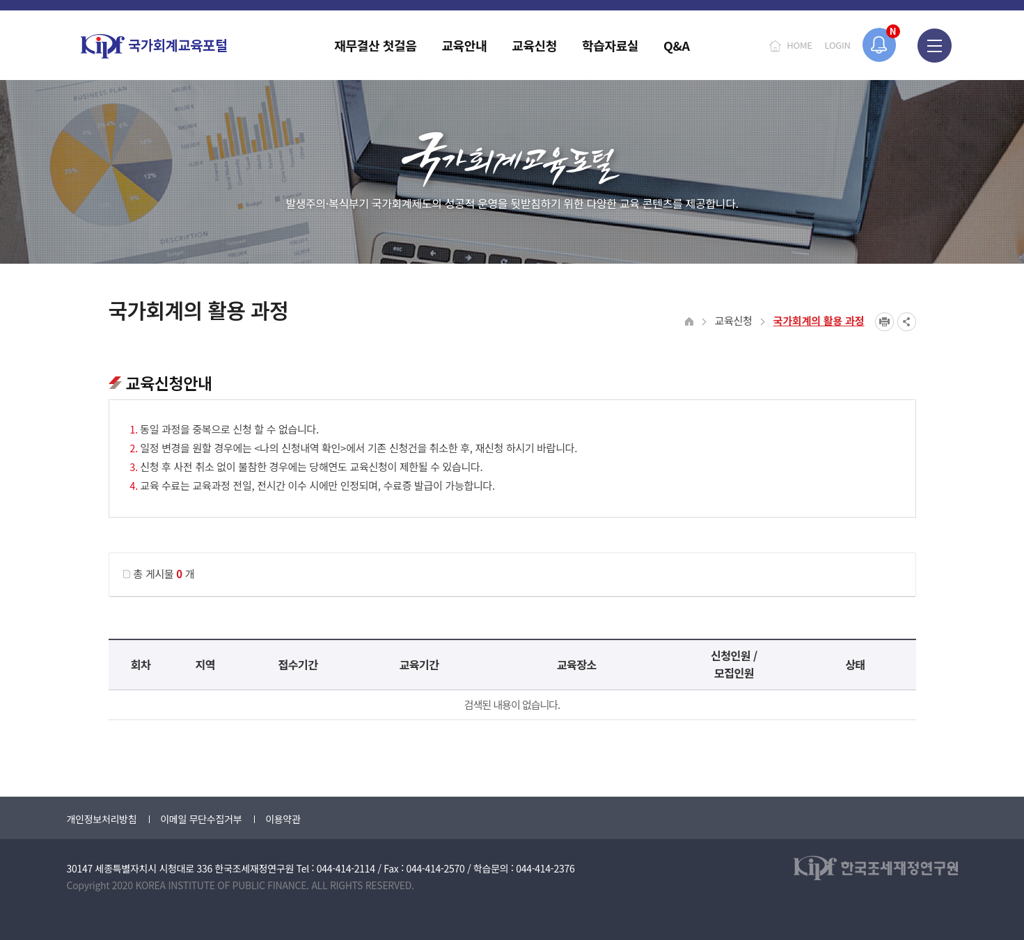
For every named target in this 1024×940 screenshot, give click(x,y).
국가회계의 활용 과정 (819, 320)
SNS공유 (906, 321)
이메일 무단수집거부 (201, 819)
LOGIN (838, 44)
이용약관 (282, 819)
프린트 (884, 321)
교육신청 (734, 320)
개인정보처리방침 (102, 819)
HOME (799, 44)
